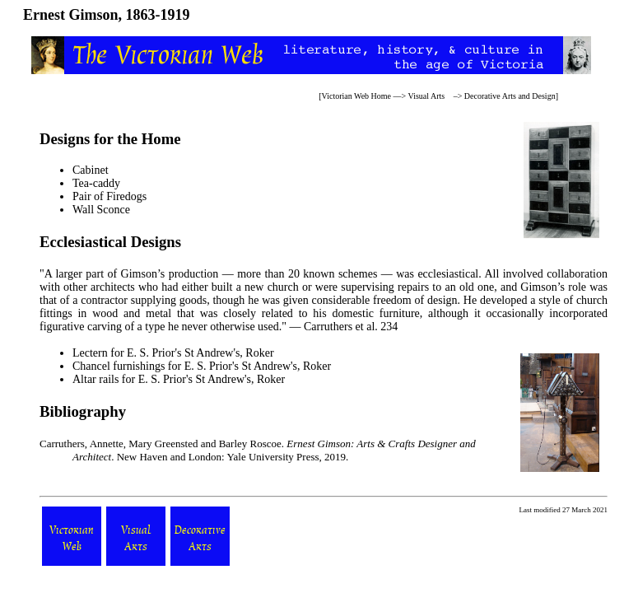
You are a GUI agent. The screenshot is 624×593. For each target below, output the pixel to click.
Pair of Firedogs (109, 196)
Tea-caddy (96, 183)
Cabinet (90, 170)
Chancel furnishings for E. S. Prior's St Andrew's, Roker (201, 366)
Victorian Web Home (357, 95)
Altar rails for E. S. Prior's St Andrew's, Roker (178, 379)
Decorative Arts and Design (510, 95)
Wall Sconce (101, 209)
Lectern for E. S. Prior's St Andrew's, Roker (173, 353)
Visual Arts (426, 95)
